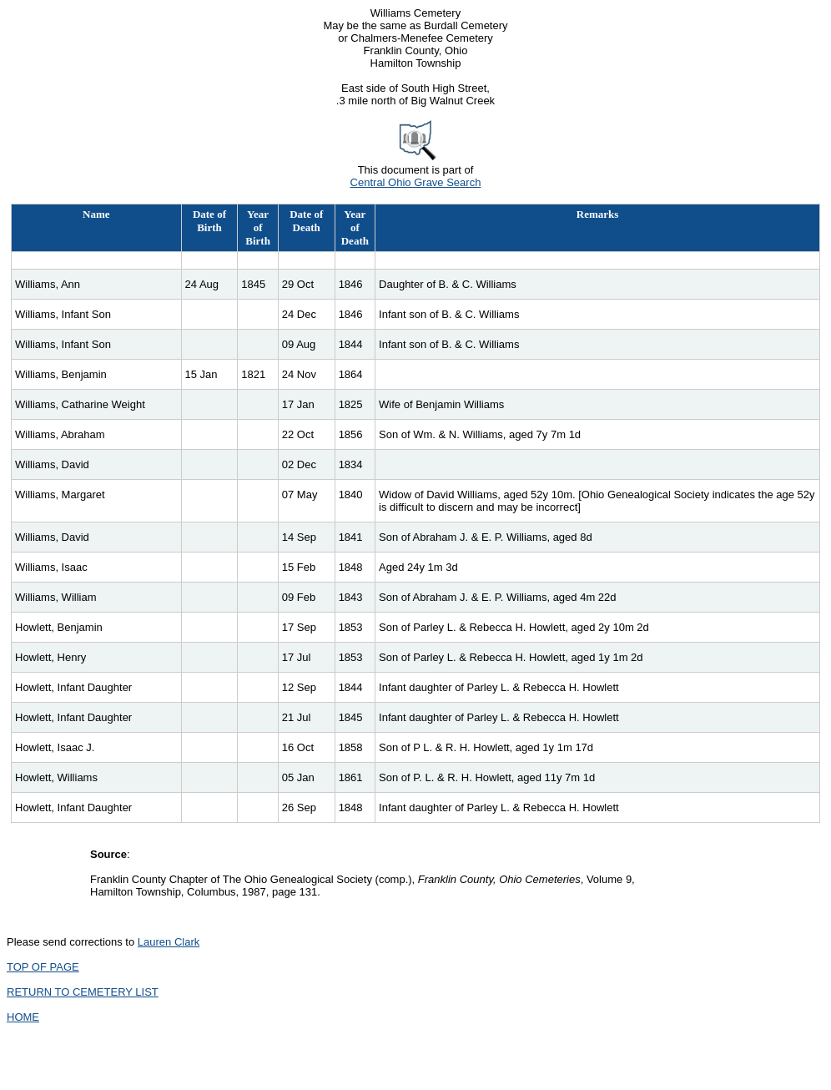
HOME (23, 1017)
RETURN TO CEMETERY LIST (83, 992)
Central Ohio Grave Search (415, 182)
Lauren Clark (168, 942)
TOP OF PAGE (43, 967)
